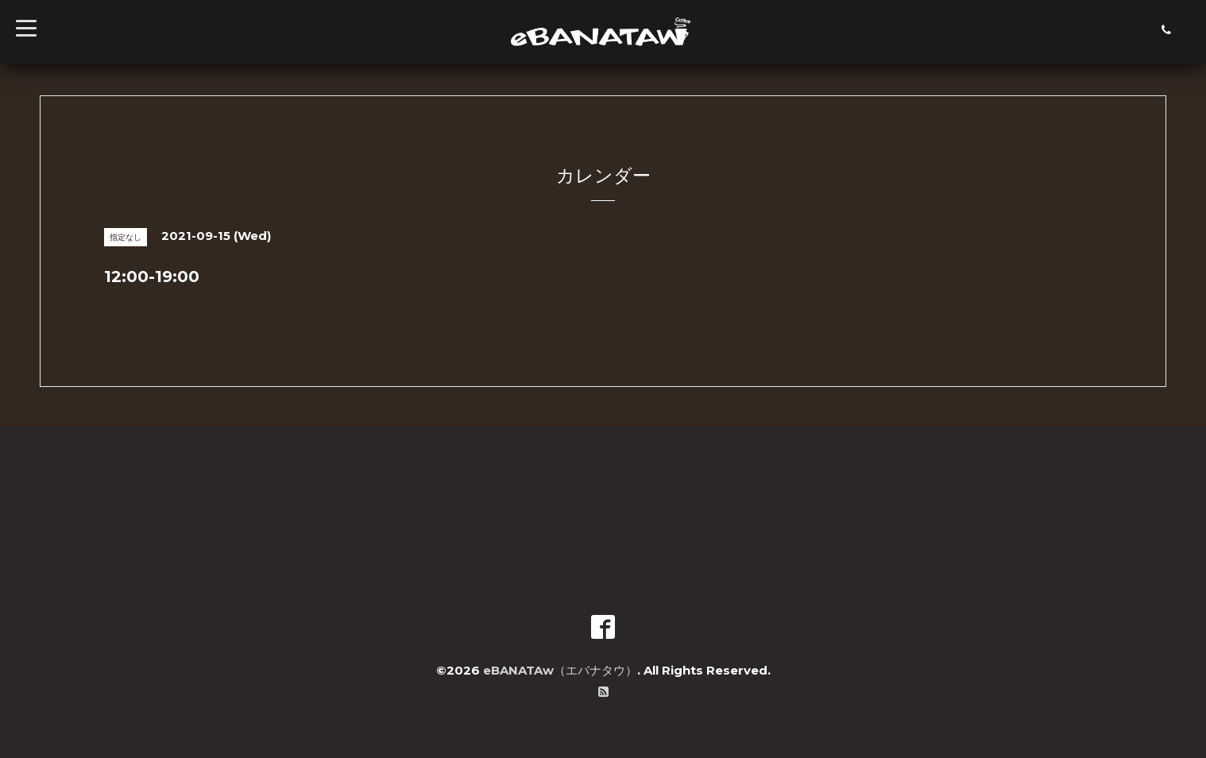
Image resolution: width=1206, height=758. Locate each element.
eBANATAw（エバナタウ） (560, 670)
